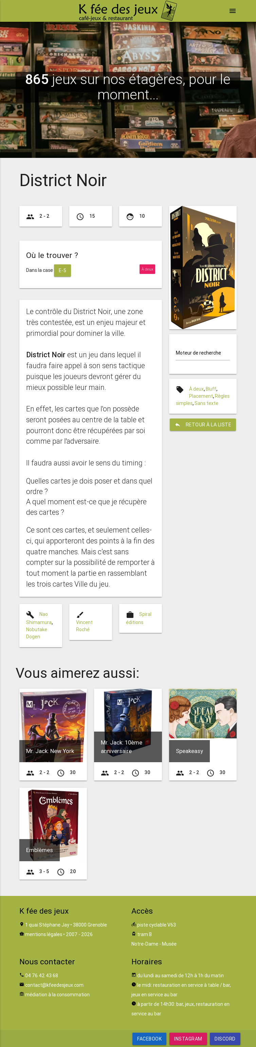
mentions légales (43, 934)
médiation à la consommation (57, 995)
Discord (225, 1039)
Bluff (211, 389)
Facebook (149, 1039)
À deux (196, 389)
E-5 (63, 270)
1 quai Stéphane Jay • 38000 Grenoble (66, 925)
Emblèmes (39, 850)
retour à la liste (203, 425)
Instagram (188, 1039)
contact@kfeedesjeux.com (54, 985)
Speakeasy (189, 751)
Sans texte (206, 403)
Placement (201, 396)
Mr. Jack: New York (50, 751)
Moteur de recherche (198, 353)
